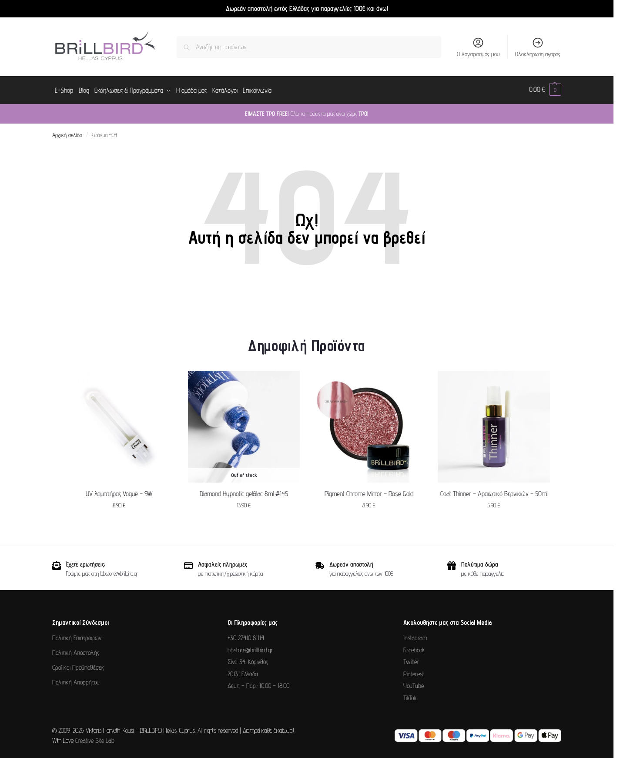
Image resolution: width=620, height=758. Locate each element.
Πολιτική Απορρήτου (76, 680)
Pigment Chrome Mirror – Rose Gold (369, 492)
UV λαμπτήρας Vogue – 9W (119, 492)
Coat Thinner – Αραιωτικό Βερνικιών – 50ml (493, 492)
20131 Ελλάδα (243, 672)
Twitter (411, 660)
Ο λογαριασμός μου (478, 47)
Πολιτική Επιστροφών (76, 636)
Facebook (414, 648)
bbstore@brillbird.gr (250, 648)
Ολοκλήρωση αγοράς (537, 47)
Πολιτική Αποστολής (75, 651)
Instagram (415, 636)
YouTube (413, 684)
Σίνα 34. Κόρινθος (248, 660)
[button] (545, 90)
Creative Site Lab (94, 738)
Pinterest (413, 672)
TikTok (409, 696)
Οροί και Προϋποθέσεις (78, 666)
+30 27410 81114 (246, 636)
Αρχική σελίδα (67, 133)
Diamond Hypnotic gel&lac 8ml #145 (244, 492)
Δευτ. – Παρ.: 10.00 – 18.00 (258, 684)
